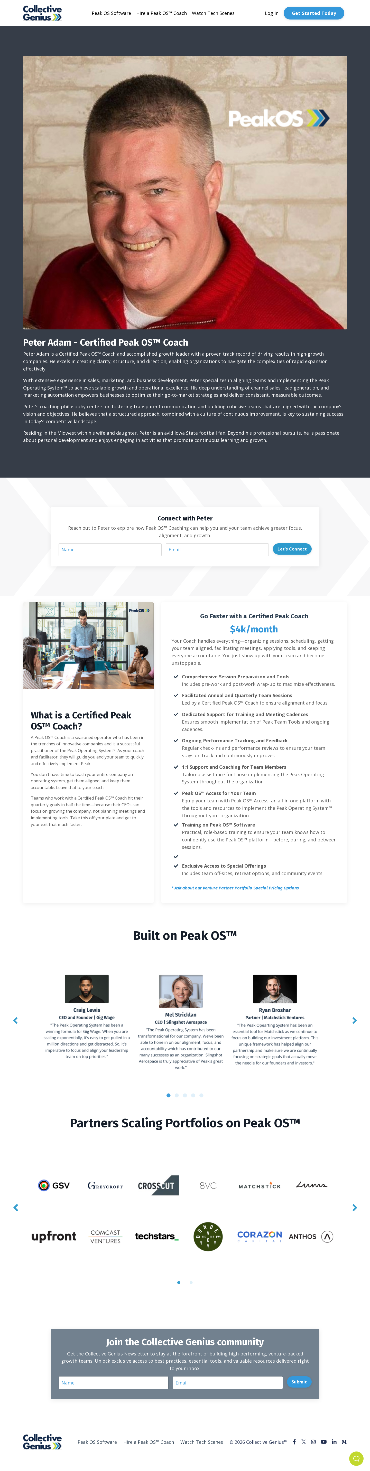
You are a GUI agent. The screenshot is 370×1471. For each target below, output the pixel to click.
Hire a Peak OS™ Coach (161, 13)
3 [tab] (185, 1095)
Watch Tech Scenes (213, 13)
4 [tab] (193, 1095)
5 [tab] (201, 1095)
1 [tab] (168, 1095)
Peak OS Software (111, 13)
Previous (15, 1020)
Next (354, 1020)
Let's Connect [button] (292, 549)
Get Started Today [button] (314, 13)
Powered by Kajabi (331, 1457)
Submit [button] (299, 1382)
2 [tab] (176, 1095)
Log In (272, 13)
